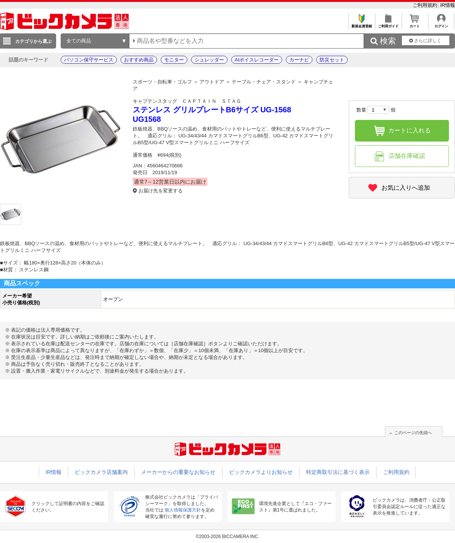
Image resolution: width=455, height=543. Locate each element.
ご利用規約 (426, 5)
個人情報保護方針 (183, 510)
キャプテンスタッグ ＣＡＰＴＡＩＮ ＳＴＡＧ (187, 101)
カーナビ (299, 60)
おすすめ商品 (139, 60)
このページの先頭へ (413, 432)
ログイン (441, 24)
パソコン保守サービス (88, 60)
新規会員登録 (361, 24)
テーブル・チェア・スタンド (264, 82)
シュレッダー (209, 60)
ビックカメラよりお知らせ (261, 472)
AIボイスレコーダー (257, 60)
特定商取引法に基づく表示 (338, 472)
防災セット (332, 60)
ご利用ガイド (388, 24)
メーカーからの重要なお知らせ (178, 472)
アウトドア (211, 82)
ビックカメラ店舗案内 (101, 472)
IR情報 (447, 5)
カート (414, 24)
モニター (174, 60)
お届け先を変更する (160, 191)
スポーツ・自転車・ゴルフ (162, 82)
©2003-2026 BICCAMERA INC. (227, 536)
